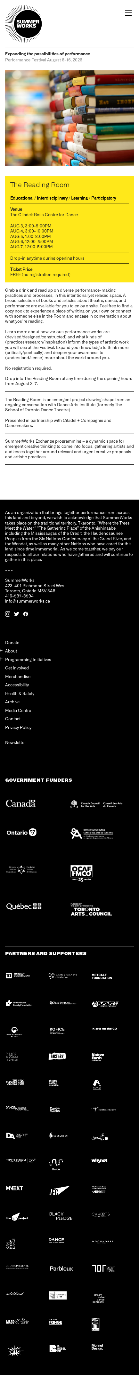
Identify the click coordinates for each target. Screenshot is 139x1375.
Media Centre (18, 710)
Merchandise (17, 676)
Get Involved (17, 667)
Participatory (103, 197)
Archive (12, 701)
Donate (12, 642)
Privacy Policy (18, 727)
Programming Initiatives (28, 659)
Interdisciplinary (52, 197)
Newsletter (15, 742)
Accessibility (17, 684)
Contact (12, 718)
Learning (79, 197)
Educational (21, 197)
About (11, 650)
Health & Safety (19, 693)
